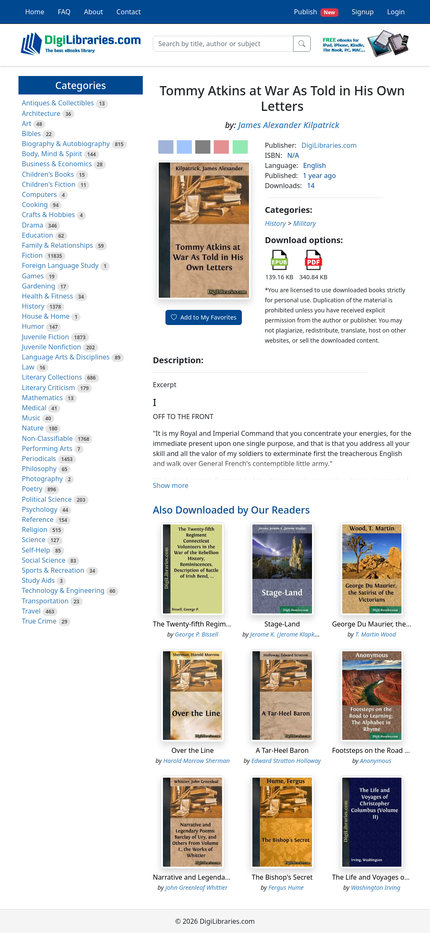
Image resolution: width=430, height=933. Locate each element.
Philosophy (39, 468)
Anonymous (375, 761)
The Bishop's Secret (282, 877)
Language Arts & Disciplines (66, 357)
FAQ (64, 11)
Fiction (32, 255)
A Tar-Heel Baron (282, 750)
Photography (42, 478)
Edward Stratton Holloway (286, 761)
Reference (37, 519)
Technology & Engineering (63, 590)
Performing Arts (47, 448)
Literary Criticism (48, 387)
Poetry (32, 488)
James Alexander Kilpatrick (288, 125)
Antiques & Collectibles (58, 102)
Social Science (44, 560)
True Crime (39, 621)
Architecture (41, 113)
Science (33, 539)
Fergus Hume (286, 887)
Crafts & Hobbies (48, 214)
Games (33, 275)
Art (26, 123)
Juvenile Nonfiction (51, 346)
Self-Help (36, 550)
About (93, 11)
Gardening (38, 286)
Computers (39, 194)
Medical (34, 407)
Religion (34, 529)
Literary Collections (52, 377)
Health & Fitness (47, 296)
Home (35, 11)
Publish (316, 12)
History (33, 306)
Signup (363, 11)
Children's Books (48, 174)
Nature (33, 427)
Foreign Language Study (60, 265)
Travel (31, 611)
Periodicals (39, 458)
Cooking (35, 204)
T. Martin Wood (375, 634)
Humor (33, 326)
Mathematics (42, 397)
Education (37, 235)
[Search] (223, 44)
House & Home (46, 316)
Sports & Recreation (53, 570)
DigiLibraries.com (329, 145)
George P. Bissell (196, 634)
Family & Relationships (57, 245)
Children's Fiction (49, 184)
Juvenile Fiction (45, 336)
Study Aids (38, 580)
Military (304, 223)
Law (28, 367)
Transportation (45, 600)
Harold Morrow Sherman (196, 761)
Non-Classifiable (47, 438)
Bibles (31, 133)
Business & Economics (57, 163)
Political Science (47, 499)
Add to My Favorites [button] (203, 317)
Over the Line (192, 750)
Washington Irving (376, 887)
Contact (128, 11)
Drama (32, 225)
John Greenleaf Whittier (196, 887)
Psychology (40, 509)
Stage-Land (282, 624)
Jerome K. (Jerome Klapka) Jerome (295, 634)
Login (396, 11)
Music (31, 417)
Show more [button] (171, 485)
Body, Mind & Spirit (52, 153)
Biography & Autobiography (66, 143)
